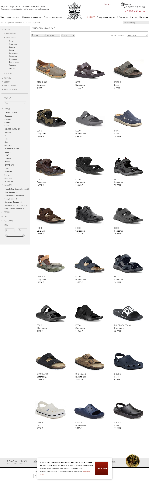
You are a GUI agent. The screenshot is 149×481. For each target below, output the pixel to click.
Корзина (127, 4)
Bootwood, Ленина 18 (12, 202)
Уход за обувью (11, 89)
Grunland (8, 145)
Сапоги (11, 50)
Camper (7, 119)
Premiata (8, 172)
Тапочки (11, 68)
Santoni (7, 175)
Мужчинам (11, 38)
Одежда (7, 78)
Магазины (144, 17)
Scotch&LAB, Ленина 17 (14, 196)
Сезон (5, 212)
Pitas (6, 168)
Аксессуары (10, 86)
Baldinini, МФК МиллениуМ (15, 205)
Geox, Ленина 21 (11, 199)
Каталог (19, 22)
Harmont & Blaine (11, 149)
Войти (106, 4)
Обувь (7, 30)
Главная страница (7, 22)
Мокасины (12, 44)
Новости (133, 17)
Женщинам (11, 33)
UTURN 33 (8, 181)
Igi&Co (7, 155)
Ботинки (11, 47)
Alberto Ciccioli (10, 113)
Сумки (7, 82)
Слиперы (12, 65)
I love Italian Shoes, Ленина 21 (16, 189)
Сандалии (12, 56)
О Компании (122, 17)
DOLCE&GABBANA (12, 129)
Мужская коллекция (31, 17)
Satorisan (8, 178)
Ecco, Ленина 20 (10, 192)
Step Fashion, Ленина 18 (14, 209)
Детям (9, 74)
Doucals (7, 132)
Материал (7, 221)
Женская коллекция (9, 17)
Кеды (10, 41)
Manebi (7, 162)
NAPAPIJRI (9, 165)
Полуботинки (13, 62)
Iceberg (7, 152)
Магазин (6, 185)
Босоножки (13, 53)
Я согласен (102, 468)
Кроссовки (12, 59)
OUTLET (91, 17)
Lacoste (7, 159)
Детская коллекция (53, 17)
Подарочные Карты (106, 17)
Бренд (5, 109)
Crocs (6, 126)
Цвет (4, 217)
